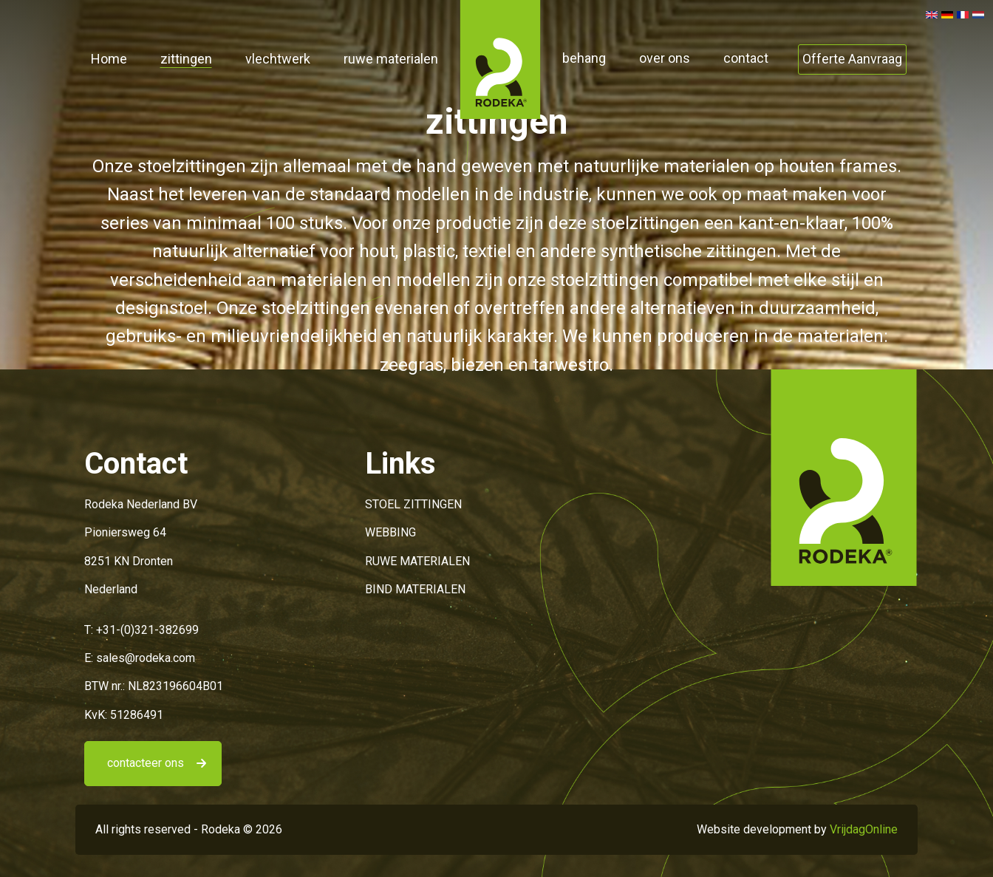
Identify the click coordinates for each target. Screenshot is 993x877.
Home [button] (109, 58)
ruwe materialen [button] (391, 58)
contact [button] (745, 58)
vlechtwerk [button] (277, 58)
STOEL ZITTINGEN (413, 504)
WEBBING (390, 532)
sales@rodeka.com (145, 658)
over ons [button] (664, 58)
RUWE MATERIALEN (417, 561)
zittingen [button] (186, 58)
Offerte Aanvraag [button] (852, 58)
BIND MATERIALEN (415, 589)
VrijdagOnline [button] (864, 829)
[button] (500, 59)
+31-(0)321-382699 (147, 630)
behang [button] (584, 58)
